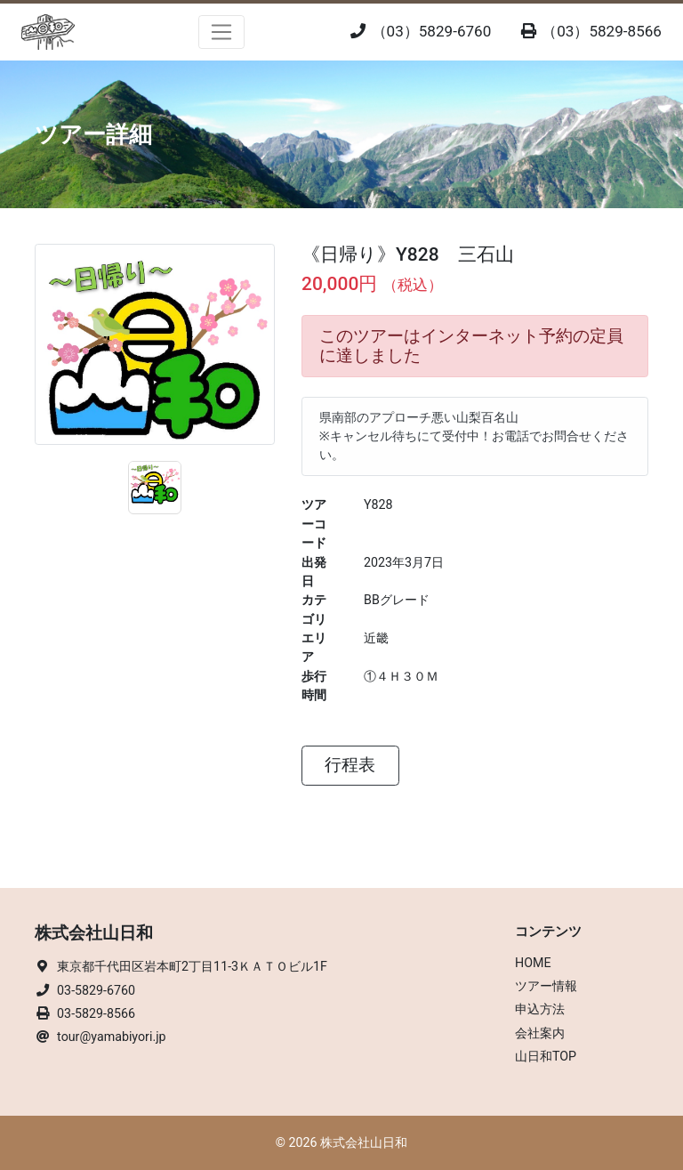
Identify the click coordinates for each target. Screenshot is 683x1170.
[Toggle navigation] (221, 32)
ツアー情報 (546, 986)
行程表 (350, 765)
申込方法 (540, 1009)
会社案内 (540, 1033)
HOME (533, 963)
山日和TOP (545, 1056)
